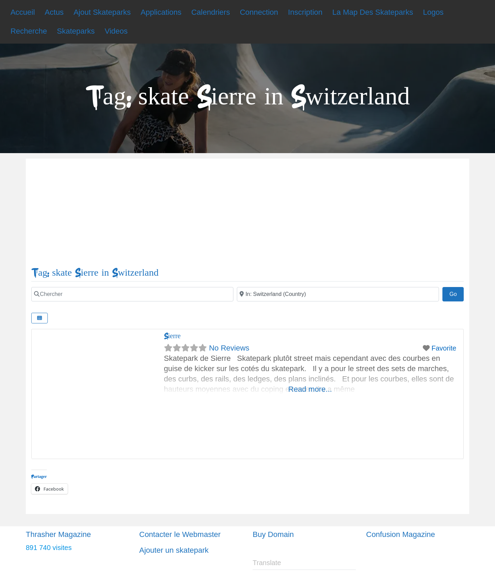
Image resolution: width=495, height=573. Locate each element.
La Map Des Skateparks (372, 12)
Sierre (172, 336)
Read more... (310, 389)
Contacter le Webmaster (180, 534)
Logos (433, 12)
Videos (116, 31)
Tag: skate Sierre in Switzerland (94, 273)
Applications (161, 12)
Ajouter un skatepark (174, 550)
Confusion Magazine (400, 534)
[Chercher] (132, 294)
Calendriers (210, 12)
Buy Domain (273, 534)
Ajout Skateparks (102, 12)
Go (456, 293)
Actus (54, 12)
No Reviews (229, 348)
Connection (259, 12)
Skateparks (76, 31)
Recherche (28, 31)
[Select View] (39, 318)
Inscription (305, 12)
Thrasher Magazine (58, 534)
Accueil (22, 12)
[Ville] (338, 294)
